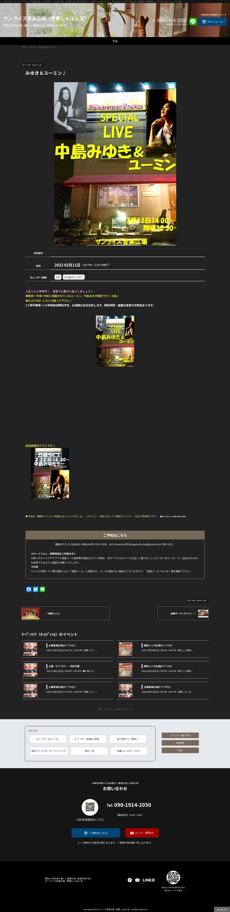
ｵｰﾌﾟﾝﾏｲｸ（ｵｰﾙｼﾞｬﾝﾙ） (48, 739)
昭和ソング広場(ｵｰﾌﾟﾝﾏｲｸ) (158, 645)
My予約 (180, 743)
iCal (58, 277)
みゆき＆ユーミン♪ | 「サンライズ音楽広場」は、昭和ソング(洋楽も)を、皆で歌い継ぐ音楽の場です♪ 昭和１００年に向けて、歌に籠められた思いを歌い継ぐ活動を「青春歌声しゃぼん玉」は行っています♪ (91, 1)
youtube (137, 880)
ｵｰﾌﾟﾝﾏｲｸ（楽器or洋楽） (88, 739)
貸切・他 (89, 751)
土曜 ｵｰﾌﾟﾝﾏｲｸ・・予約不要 (64, 666)
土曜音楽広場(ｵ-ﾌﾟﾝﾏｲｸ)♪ (62, 645)
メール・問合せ (144, 833)
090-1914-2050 (171, 20)
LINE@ (149, 880)
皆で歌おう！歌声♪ (128, 739)
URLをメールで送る (173, 890)
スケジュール (215, 22)
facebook (130, 880)
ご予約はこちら (98, 833)
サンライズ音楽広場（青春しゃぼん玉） (46, 18)
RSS (180, 750)
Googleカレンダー (74, 277)
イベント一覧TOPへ (180, 735)
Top (115, 41)
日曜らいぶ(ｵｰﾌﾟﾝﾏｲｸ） (129, 751)
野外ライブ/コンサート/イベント (48, 751)
